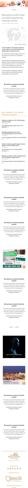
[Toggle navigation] (3, 4)
